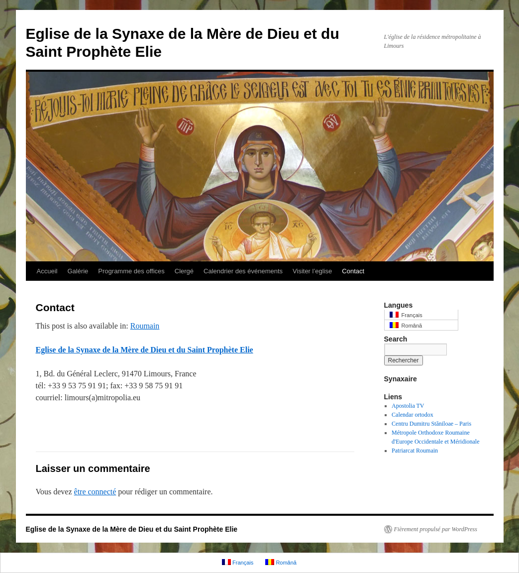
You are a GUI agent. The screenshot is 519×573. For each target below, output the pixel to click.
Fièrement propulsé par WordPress (435, 529)
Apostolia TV (408, 405)
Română (406, 325)
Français (406, 315)
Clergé (184, 271)
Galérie (77, 271)
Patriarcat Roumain (415, 450)
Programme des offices (131, 271)
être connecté (95, 491)
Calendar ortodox (412, 414)
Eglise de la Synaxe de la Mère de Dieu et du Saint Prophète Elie (144, 349)
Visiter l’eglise (312, 271)
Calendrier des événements (243, 271)
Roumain (145, 326)
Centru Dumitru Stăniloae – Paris (431, 423)
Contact (353, 271)
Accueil (47, 271)
